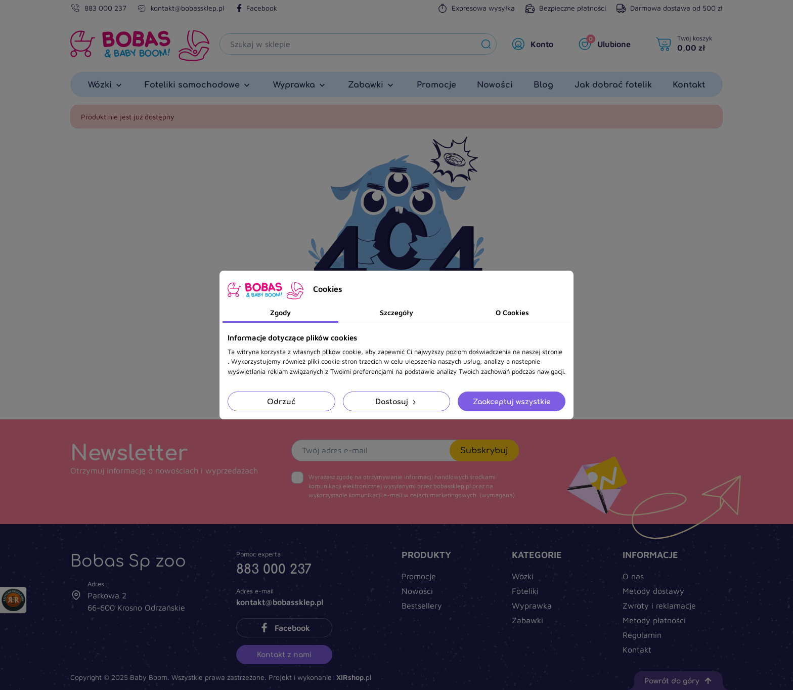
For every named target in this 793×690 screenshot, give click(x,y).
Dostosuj (396, 401)
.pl (353, 677)
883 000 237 (105, 8)
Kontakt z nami (284, 654)
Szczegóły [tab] (396, 312)
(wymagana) (412, 486)
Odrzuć (281, 401)
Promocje (419, 576)
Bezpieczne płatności (565, 8)
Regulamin (642, 634)
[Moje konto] (535, 44)
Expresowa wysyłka (476, 8)
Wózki (523, 576)
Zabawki (527, 620)
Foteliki (525, 590)
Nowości (417, 590)
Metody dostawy (653, 590)
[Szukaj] (348, 44)
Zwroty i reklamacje (659, 605)
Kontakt (637, 649)
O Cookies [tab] (512, 312)
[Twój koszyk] (687, 44)
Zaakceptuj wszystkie (512, 401)
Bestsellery (422, 605)
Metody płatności (654, 620)
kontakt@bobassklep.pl (187, 8)
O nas (633, 576)
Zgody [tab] (280, 312)
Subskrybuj (484, 450)
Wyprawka (532, 605)
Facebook (255, 8)
